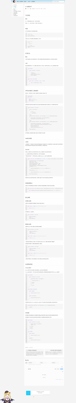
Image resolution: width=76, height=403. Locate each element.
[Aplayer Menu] (49, 394)
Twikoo (60, 379)
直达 (25, 1)
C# (31, 8)
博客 (21, 1)
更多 (28, 1)
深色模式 (33, 1)
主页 (18, 1)
